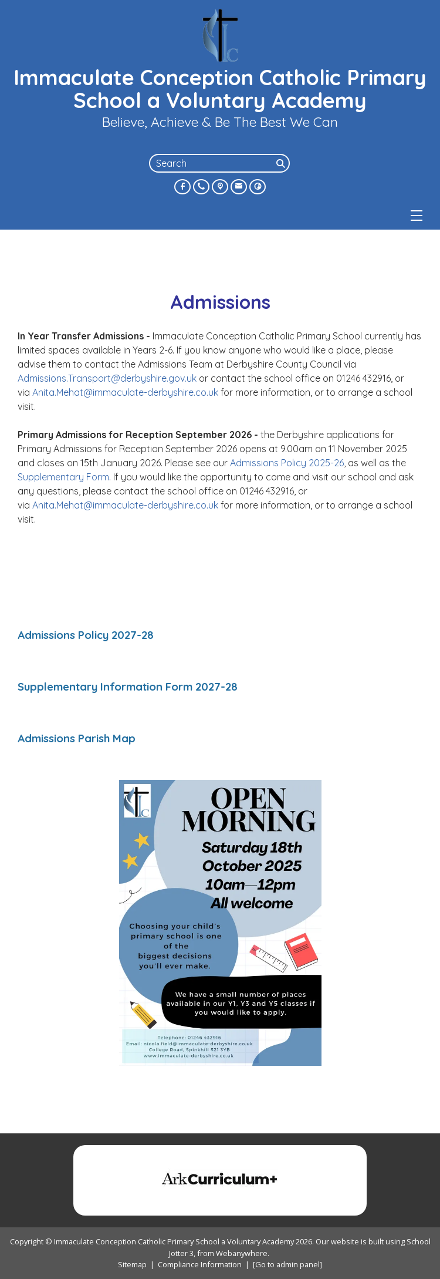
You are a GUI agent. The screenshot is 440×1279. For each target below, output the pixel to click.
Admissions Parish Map (77, 738)
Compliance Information (200, 1264)
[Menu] (416, 215)
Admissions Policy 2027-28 (86, 635)
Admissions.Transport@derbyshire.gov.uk (107, 378)
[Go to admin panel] (287, 1264)
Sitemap (132, 1264)
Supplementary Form (63, 477)
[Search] (281, 163)
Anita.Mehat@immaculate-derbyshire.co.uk (126, 392)
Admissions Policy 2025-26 (287, 463)
